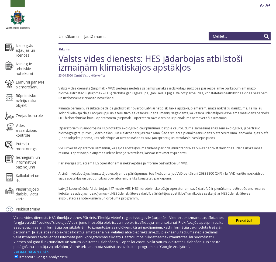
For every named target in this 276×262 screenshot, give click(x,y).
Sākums (64, 49)
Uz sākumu (68, 36)
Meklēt (266, 36)
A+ (268, 5)
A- (262, 5)
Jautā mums (95, 36)
